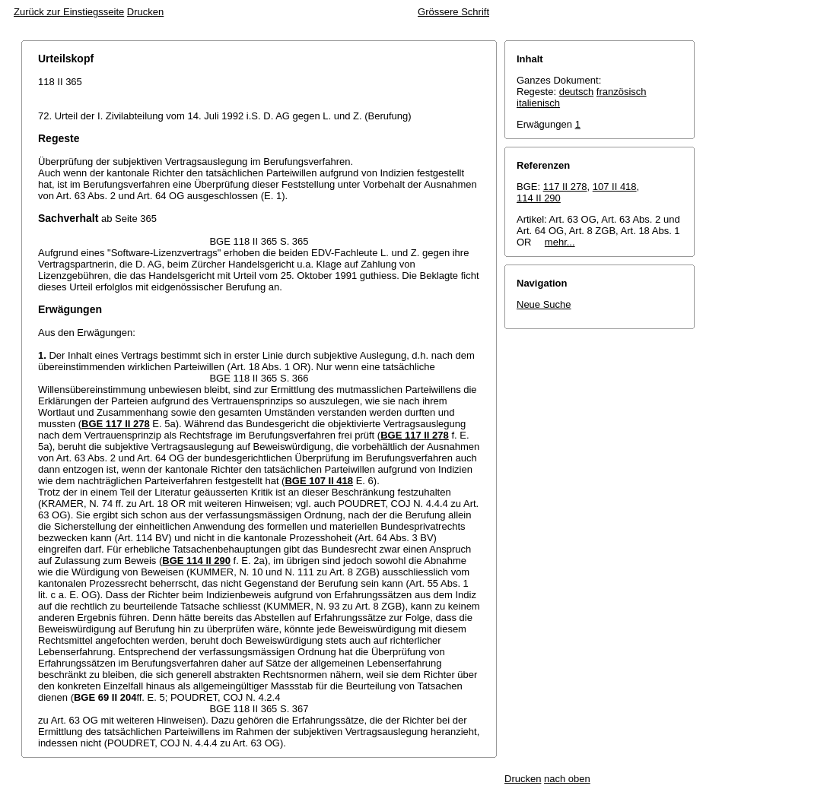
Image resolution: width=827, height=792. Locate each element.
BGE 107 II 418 (319, 480)
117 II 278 (565, 186)
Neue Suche (544, 304)
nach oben (567, 778)
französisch (621, 91)
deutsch (576, 91)
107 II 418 (615, 186)
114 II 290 (539, 198)
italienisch (538, 103)
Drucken (145, 11)
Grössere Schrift (453, 11)
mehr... (560, 242)
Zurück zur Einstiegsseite (69, 11)
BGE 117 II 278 (115, 423)
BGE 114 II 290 (196, 560)
